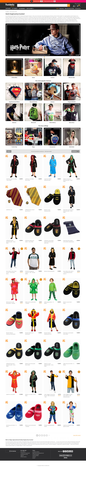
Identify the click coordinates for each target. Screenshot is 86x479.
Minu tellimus (23, 452)
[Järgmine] (49, 436)
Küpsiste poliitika (35, 455)
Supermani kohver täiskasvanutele (48, 180)
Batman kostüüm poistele (49, 271)
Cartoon (52, 102)
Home (33, 78)
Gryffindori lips (9, 210)
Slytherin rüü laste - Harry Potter (30, 395)
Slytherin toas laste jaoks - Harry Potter (30, 364)
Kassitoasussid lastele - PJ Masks (11, 426)
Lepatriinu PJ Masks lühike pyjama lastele (68, 426)
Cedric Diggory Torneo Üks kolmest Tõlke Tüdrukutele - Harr (49, 396)
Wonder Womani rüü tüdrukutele (29, 334)
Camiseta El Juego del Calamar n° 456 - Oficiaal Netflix (30, 273)
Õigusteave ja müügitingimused (38, 453)
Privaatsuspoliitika (35, 454)
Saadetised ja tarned (24, 454)
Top (57, 8)
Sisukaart (34, 457)
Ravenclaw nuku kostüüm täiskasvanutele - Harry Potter (68, 211)
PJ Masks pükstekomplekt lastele (49, 426)
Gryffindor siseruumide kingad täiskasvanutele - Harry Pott (49, 242)
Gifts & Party (30, 8)
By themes (14, 8)
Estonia (33, 458)
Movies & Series (33, 102)
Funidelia (7, 11)
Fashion (52, 78)
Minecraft (33, 123)
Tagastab (22, 455)
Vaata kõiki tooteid (77, 435)
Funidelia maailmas (35, 452)
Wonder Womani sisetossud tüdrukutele (10, 334)
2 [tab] (42, 58)
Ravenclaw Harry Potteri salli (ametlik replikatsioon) (68, 241)
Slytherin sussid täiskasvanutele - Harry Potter (48, 365)
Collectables (14, 78)
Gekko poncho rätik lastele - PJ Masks (30, 303)
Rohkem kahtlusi (24, 457)
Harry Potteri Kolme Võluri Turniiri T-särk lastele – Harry (11, 273)
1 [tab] (41, 58)
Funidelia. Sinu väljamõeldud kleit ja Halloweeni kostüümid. (10, 5)
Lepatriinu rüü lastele (10, 394)
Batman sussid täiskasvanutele (47, 211)
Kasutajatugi (12, 451)
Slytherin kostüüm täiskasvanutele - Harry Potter (67, 180)
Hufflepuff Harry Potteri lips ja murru (30, 211)
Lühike (8, 151)
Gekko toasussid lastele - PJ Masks (68, 364)
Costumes (8, 8)
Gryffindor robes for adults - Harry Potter (11, 180)
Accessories (22, 8)
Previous (8, 40)
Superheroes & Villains (14, 102)
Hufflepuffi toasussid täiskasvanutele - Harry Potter (10, 365)
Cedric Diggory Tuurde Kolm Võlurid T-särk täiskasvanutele (67, 396)
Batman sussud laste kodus (67, 303)
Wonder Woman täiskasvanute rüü (47, 334)
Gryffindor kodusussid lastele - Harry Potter (29, 241)
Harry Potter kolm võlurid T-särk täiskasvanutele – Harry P (68, 273)
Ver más (8, 22)
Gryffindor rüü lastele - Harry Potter (29, 180)
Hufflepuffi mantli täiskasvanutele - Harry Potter (10, 242)
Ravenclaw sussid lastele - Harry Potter (68, 334)
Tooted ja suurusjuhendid (25, 453)
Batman (14, 123)
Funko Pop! (14, 147)
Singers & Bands (71, 102)
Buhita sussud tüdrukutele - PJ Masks (30, 426)
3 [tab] (44, 58)
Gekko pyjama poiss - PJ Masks (49, 303)
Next (78, 40)
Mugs (33, 147)
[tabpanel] (43, 40)
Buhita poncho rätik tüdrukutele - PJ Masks (10, 303)
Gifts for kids (72, 78)
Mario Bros (71, 123)
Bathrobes (71, 147)
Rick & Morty (53, 123)
